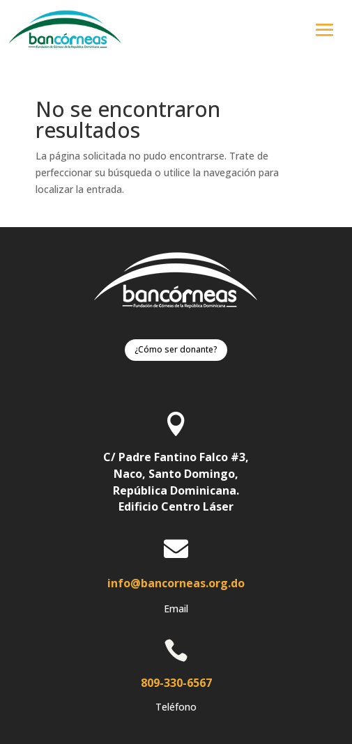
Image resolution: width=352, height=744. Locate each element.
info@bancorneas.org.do (176, 583)
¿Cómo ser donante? (176, 349)
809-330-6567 (176, 682)
